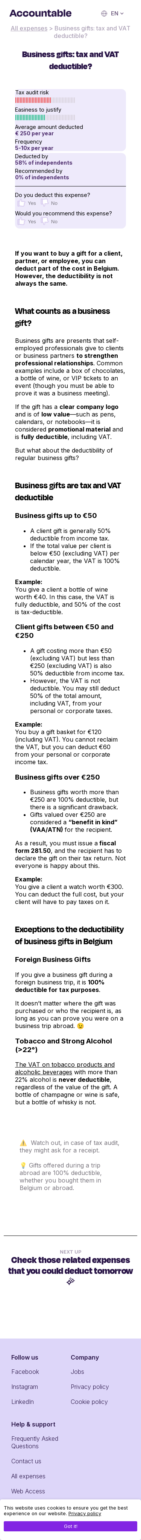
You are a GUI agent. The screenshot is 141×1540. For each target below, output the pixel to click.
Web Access (28, 1491)
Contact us (26, 1461)
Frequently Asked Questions (34, 1442)
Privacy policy (90, 1386)
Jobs (77, 1371)
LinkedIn (22, 1401)
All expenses (29, 28)
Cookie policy (89, 1401)
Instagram (24, 1386)
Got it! (70, 1526)
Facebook (25, 1371)
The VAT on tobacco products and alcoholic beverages (65, 1068)
